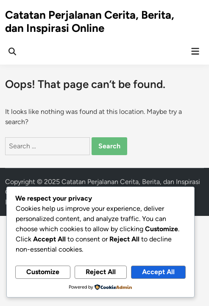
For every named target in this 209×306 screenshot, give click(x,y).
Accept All (158, 272)
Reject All (101, 272)
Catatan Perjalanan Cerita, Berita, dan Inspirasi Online (89, 21)
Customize (42, 272)
